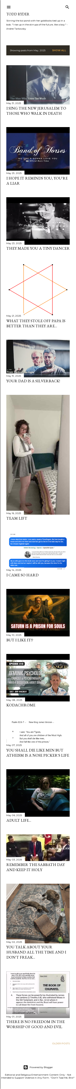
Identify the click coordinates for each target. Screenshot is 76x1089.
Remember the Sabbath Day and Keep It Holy (35, 867)
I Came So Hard (22, 575)
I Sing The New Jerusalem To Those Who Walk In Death (36, 111)
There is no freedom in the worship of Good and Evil (35, 1024)
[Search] (67, 6)
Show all (59, 50)
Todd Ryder (17, 14)
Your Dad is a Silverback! (33, 380)
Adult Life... (18, 820)
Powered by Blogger (38, 1067)
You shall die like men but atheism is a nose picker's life (37, 753)
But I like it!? (19, 640)
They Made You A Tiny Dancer (38, 248)
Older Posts (61, 1043)
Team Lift (16, 518)
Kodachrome (20, 705)
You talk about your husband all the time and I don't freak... (36, 952)
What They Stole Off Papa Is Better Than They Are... (35, 323)
